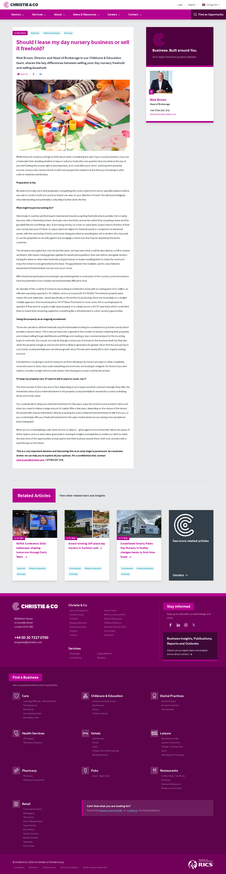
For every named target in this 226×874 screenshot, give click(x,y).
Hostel (95, 742)
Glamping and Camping (172, 754)
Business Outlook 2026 (115, 626)
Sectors (18, 15)
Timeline (74, 618)
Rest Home (28, 709)
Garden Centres (30, 833)
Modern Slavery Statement (95, 867)
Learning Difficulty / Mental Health (39, 701)
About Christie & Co (79, 610)
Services (39, 15)
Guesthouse (98, 738)
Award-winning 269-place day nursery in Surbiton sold (86, 546)
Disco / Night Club (101, 775)
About (60, 15)
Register (192, 4)
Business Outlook (78, 626)
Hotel (95, 746)
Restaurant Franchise (171, 788)
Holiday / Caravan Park (172, 746)
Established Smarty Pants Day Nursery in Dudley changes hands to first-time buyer (138, 550)
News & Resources (86, 15)
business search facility (110, 810)
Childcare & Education (107, 696)
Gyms (164, 750)
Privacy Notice (49, 867)
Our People (109, 630)
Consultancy (76, 657)
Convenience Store (32, 808)
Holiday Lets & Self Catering (105, 750)
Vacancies (109, 634)
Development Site (170, 738)
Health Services (33, 733)
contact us (132, 810)
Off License (28, 817)
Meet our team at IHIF (114, 614)
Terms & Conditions (69, 867)
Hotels (95, 733)
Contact (135, 15)
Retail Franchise (30, 837)
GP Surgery (28, 738)
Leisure (165, 733)
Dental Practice (168, 701)
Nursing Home (30, 705)
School (95, 709)
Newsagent (28, 813)
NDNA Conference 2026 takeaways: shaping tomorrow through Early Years (31, 550)
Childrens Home (100, 713)
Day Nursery (98, 705)
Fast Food (165, 779)
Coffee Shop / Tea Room (173, 775)
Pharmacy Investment (33, 779)
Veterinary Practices (32, 742)
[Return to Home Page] (21, 5)
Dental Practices (172, 696)
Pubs (94, 770)
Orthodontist (167, 709)
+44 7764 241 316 (160, 110)
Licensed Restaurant (171, 783)
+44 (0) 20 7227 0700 (31, 637)
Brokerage (75, 653)
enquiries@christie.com (28, 642)
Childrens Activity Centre (104, 701)
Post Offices (29, 829)
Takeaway (28, 841)
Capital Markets (104, 653)
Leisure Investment (170, 742)
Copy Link (22, 74)
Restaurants (169, 770)
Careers (114, 15)
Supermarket (29, 825)
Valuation (101, 657)
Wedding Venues (100, 754)
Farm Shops (28, 845)
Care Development (32, 713)
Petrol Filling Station (32, 821)
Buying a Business (78, 622)
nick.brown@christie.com (163, 114)
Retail (26, 804)
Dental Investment (170, 705)
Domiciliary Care (31, 717)
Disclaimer (33, 867)
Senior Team (110, 610)
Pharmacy (29, 770)
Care (25, 696)
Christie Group (76, 614)
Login (180, 4)
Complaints (19, 867)
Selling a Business (112, 622)
